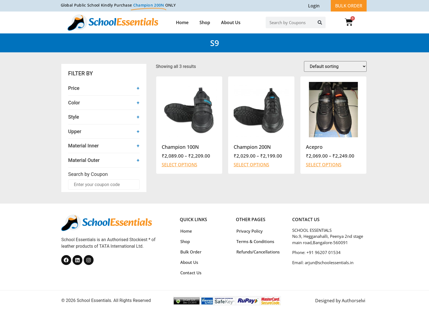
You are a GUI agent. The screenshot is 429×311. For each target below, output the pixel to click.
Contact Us (190, 272)
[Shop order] (335, 66)
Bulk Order (190, 252)
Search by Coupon (88, 174)
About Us (230, 22)
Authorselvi (353, 301)
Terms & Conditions (255, 241)
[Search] (320, 22)
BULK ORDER (348, 6)
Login (314, 6)
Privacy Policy (249, 231)
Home (182, 22)
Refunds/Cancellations (258, 252)
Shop (204, 22)
